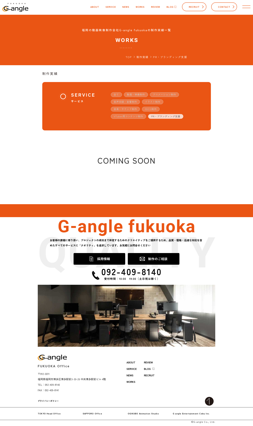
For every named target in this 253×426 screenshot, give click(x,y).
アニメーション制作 (168, 95)
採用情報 (103, 260)
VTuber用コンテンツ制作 (129, 117)
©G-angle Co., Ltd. (203, 417)
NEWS (129, 371)
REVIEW (148, 358)
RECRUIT (194, 6)
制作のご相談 (157, 260)
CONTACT (224, 6)
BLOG (149, 364)
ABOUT (130, 358)
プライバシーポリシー (48, 397)
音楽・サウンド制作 (126, 110)
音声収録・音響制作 (126, 102)
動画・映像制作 (137, 95)
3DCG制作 (153, 110)
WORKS (130, 377)
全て (117, 95)
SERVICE (131, 364)
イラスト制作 (155, 102)
